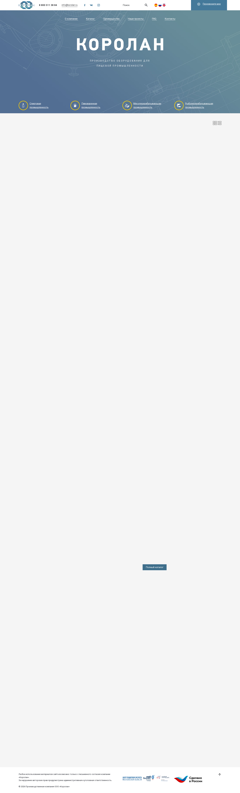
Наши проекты (136, 18)
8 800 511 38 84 (48, 5)
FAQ (154, 18)
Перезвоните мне (209, 4)
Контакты (170, 18)
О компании (71, 18)
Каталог (90, 18)
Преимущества (111, 18)
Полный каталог (154, 567)
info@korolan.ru (69, 5)
